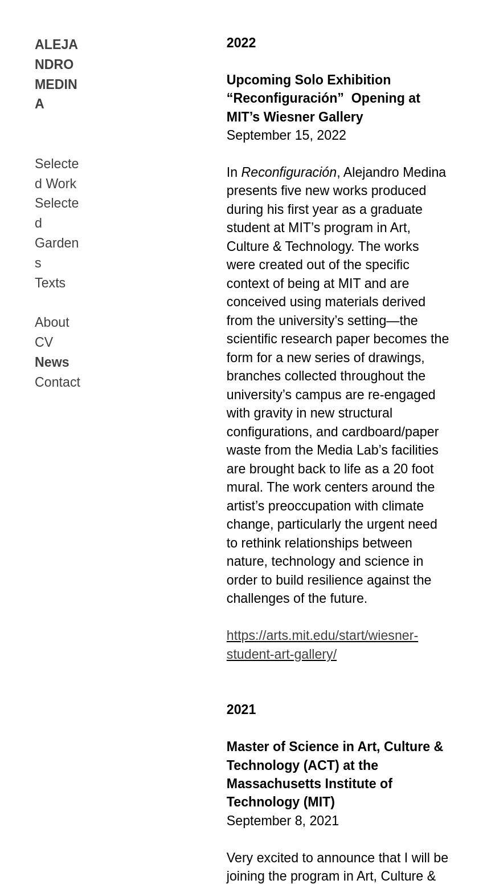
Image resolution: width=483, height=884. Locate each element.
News (52, 362)
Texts (50, 282)
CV (44, 342)
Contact (57, 382)
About (52, 322)
